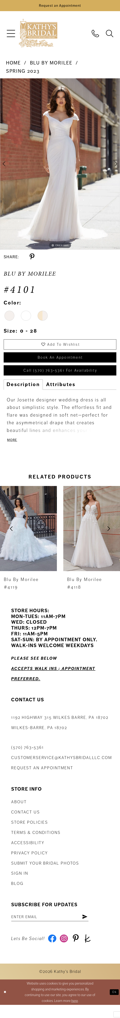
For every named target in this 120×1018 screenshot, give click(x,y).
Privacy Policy (29, 863)
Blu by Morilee (51, 65)
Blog (17, 893)
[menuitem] (10, 35)
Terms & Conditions (36, 842)
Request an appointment (42, 778)
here (74, 1014)
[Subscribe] (98, 927)
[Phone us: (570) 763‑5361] (95, 35)
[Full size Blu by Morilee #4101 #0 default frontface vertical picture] (60, 166)
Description (23, 393)
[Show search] (109, 35)
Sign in (19, 883)
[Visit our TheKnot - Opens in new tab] (93, 951)
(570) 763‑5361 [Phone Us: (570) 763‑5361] (27, 757)
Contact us (25, 822)
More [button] (13, 449)
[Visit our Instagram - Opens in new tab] (66, 951)
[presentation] (28, 538)
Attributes (60, 393)
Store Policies (29, 832)
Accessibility (27, 852)
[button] (10, 35)
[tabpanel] (60, 166)
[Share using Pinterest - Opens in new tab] (32, 259)
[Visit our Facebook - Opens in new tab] (53, 951)
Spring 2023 (23, 73)
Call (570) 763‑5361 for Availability (60, 378)
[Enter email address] (56, 927)
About (19, 811)
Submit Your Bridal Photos (45, 873)
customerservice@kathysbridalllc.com (61, 767)
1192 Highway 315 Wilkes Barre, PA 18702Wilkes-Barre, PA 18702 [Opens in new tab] (59, 732)
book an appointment (60, 363)
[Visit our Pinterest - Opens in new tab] (79, 951)
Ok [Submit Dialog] (113, 1005)
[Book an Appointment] (60, 6)
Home (13, 65)
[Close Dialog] (5, 1005)
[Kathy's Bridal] (38, 35)
